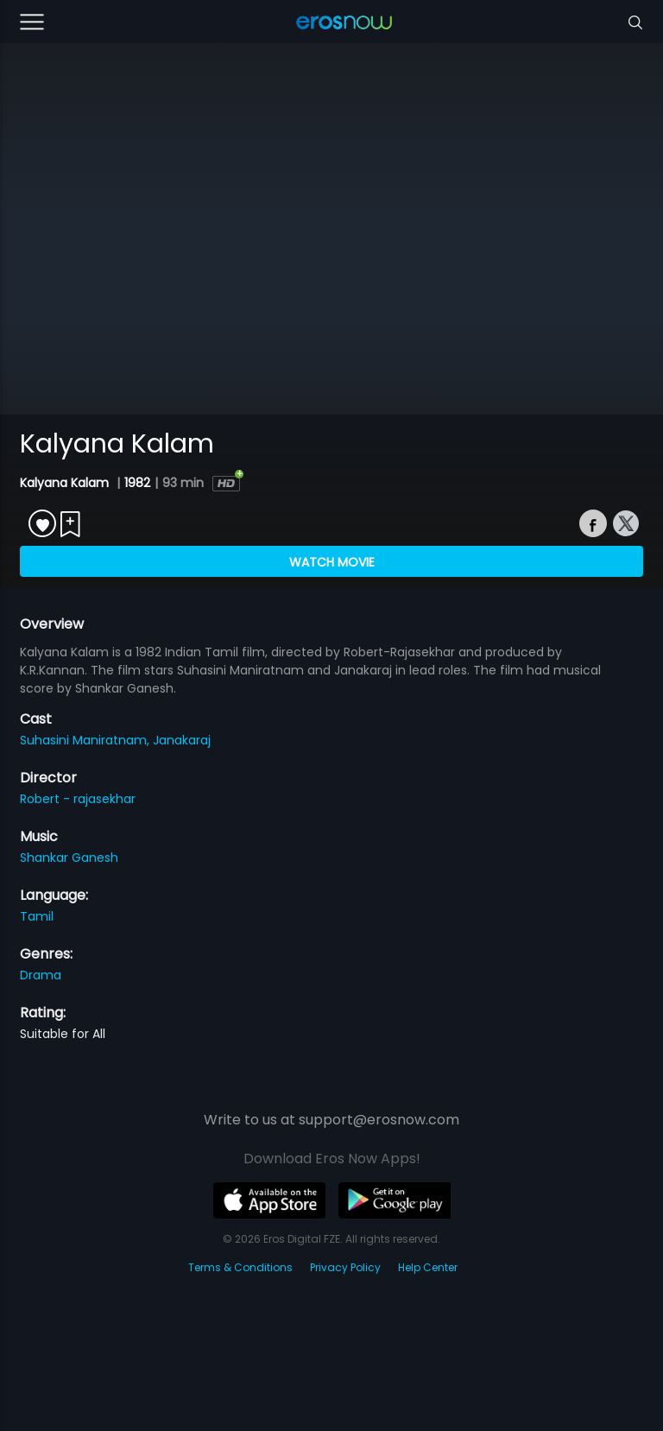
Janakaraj (182, 740)
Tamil (37, 916)
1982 (137, 482)
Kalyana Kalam (66, 482)
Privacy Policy (345, 1267)
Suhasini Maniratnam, (86, 740)
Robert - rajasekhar (78, 798)
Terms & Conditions (240, 1267)
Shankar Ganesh (69, 857)
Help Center (428, 1267)
